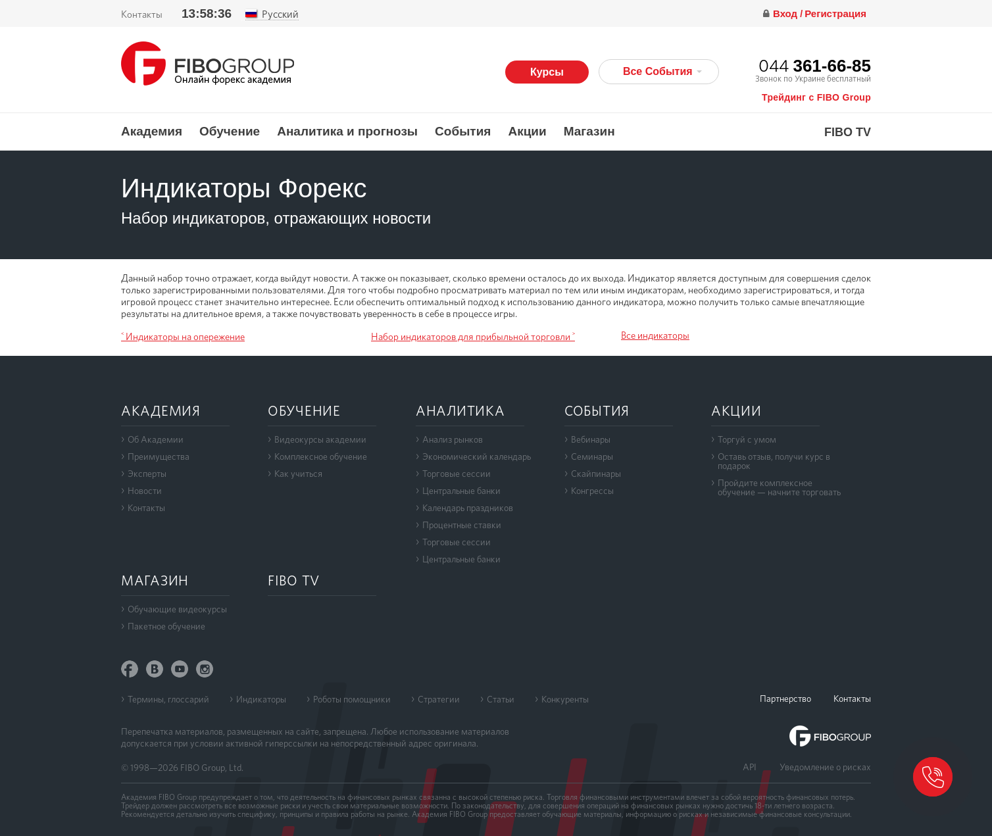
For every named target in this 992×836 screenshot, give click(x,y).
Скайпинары (596, 473)
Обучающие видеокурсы (177, 609)
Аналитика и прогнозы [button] (347, 131)
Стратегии (439, 699)
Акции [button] (527, 131)
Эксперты (147, 473)
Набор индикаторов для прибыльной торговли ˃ (473, 337)
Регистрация (835, 13)
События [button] (463, 131)
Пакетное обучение (166, 626)
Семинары (592, 456)
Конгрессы (592, 490)
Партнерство (785, 698)
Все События (662, 71)
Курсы (547, 72)
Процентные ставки (461, 525)
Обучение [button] (229, 131)
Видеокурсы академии (320, 439)
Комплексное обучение (320, 456)
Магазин (589, 131)
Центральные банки (461, 490)
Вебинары (590, 439)
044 (814, 65)
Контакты (141, 14)
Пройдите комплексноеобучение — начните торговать (779, 487)
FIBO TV (847, 132)
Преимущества (158, 456)
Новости (145, 490)
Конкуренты (565, 699)
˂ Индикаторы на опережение (183, 337)
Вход (786, 13)
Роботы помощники (352, 699)
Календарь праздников (467, 508)
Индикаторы (261, 699)
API (749, 767)
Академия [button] (151, 131)
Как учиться (298, 473)
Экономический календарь (476, 456)
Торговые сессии (456, 473)
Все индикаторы (655, 335)
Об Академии (156, 439)
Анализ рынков (452, 439)
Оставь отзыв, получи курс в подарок (774, 461)
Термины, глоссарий (168, 699)
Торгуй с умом (747, 439)
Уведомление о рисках (825, 767)
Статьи (500, 699)
